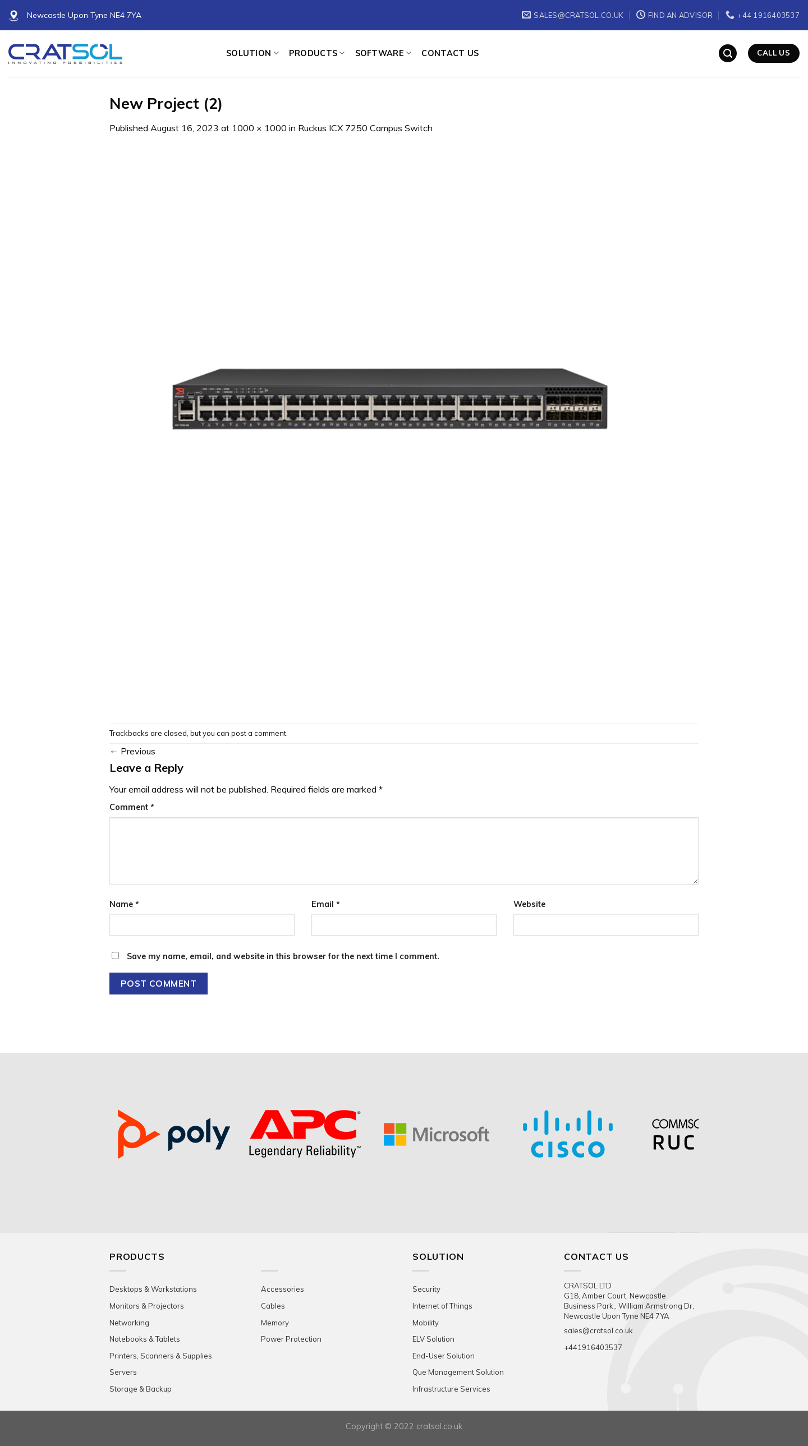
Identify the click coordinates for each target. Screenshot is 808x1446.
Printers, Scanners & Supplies (160, 1355)
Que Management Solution (458, 1371)
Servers (123, 1371)
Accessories (282, 1288)
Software (383, 53)
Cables (273, 1305)
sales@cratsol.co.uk (598, 1330)
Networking (129, 1322)
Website (529, 904)
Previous (132, 751)
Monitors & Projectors (146, 1305)
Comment (131, 807)
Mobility (425, 1322)
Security (426, 1288)
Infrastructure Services (451, 1388)
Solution (252, 53)
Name (124, 904)
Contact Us (450, 53)
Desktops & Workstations (153, 1288)
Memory (275, 1322)
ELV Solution (433, 1338)
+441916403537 (593, 1347)
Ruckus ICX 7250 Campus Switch (365, 127)
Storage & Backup (140, 1388)
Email (325, 904)
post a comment (258, 733)
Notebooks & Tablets (144, 1338)
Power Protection (291, 1338)
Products (317, 53)
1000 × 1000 (259, 127)
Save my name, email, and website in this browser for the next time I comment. (283, 956)
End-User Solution (443, 1355)
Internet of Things (442, 1305)
